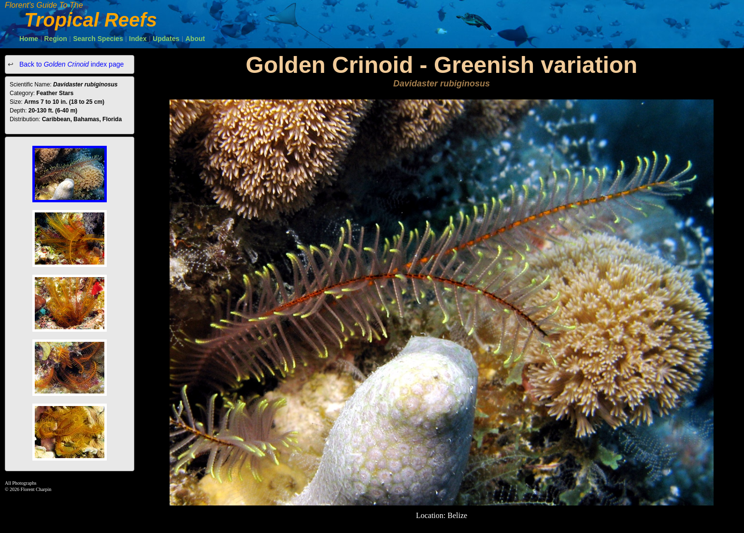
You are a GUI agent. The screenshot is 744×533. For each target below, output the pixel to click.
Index (138, 38)
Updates (166, 38)
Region (55, 38)
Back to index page (70, 64)
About (195, 38)
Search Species (98, 38)
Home (28, 38)
